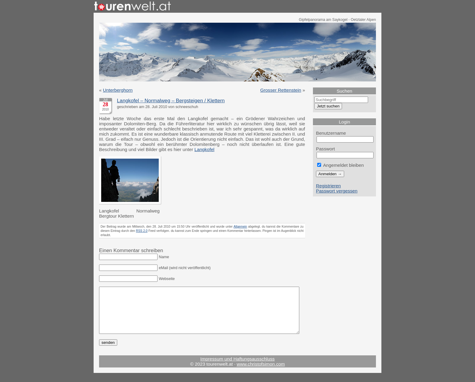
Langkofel (204, 149)
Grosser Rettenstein (280, 90)
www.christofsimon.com (261, 373)
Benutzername (331, 133)
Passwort (325, 148)
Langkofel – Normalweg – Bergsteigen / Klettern (171, 101)
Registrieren (328, 185)
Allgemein (240, 226)
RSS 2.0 (142, 230)
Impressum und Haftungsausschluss (237, 367)
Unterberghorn (118, 90)
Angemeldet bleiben (340, 165)
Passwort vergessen (336, 190)
